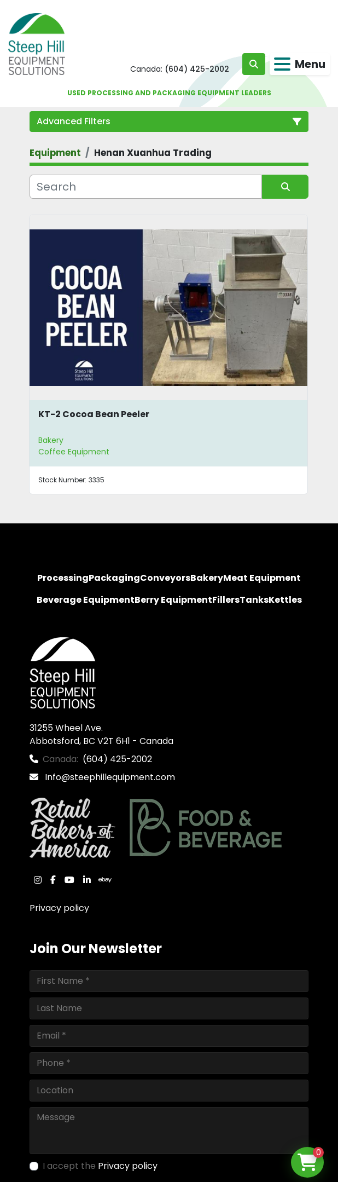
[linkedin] (87, 879)
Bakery (50, 440)
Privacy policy (59, 908)
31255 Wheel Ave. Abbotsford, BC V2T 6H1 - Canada (101, 734)
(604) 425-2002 (197, 69)
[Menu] (282, 64)
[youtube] (69, 879)
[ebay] (105, 879)
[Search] (146, 187)
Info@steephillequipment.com (109, 777)
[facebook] (53, 879)
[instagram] (38, 879)
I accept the (100, 1166)
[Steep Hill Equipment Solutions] (63, 672)
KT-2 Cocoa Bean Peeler (93, 414)
